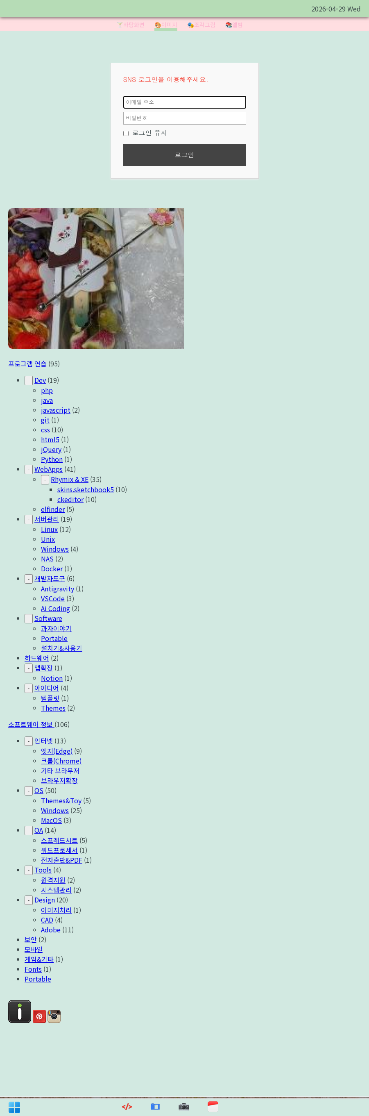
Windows (55, 549)
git (45, 420)
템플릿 (50, 698)
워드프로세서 (59, 850)
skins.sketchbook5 (85, 489)
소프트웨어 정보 (31, 724)
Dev (40, 380)
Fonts (33, 969)
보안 (31, 939)
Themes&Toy (61, 800)
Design (44, 900)
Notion (52, 678)
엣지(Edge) (56, 751)
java (47, 400)
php (47, 390)
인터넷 (43, 741)
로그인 (185, 154)
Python (52, 459)
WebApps (48, 469)
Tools (43, 870)
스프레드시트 (59, 840)
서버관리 (46, 519)
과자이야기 (56, 628)
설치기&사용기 (61, 648)
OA (38, 830)
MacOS (51, 820)
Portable (54, 638)
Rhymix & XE (69, 479)
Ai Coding (55, 608)
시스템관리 (56, 890)
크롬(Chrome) (61, 761)
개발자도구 (49, 578)
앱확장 (43, 668)
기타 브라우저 (60, 770)
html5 (50, 439)
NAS (47, 559)
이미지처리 (56, 910)
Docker (52, 568)
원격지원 (53, 880)
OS (38, 790)
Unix (48, 539)
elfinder (53, 509)
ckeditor (70, 499)
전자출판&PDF (61, 860)
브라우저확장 (59, 780)
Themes (53, 708)
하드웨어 (37, 658)
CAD (47, 920)
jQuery (51, 449)
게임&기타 (39, 959)
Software (48, 618)
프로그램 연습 (28, 363)
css (45, 429)
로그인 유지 (145, 132)
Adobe (51, 929)
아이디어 (46, 688)
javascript (55, 410)
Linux (49, 529)
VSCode (53, 598)
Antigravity (57, 588)
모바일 (34, 949)
